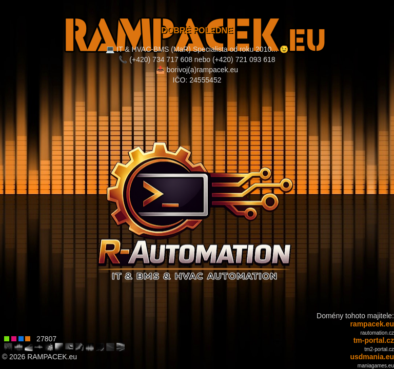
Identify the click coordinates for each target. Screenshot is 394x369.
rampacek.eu (372, 324)
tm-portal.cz (373, 340)
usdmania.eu (372, 357)
